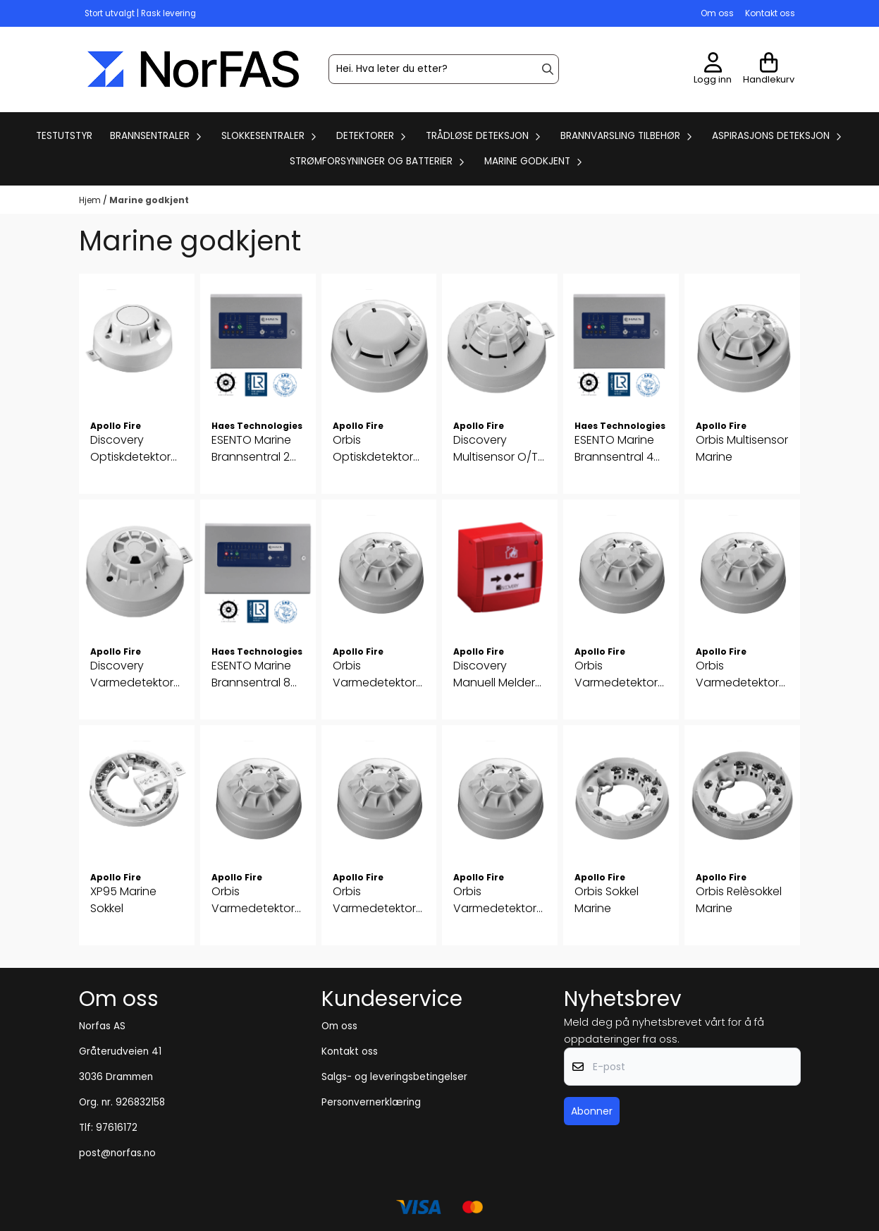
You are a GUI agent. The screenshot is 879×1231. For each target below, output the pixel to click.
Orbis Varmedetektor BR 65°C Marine (737, 674)
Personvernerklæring (371, 1102)
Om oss (717, 13)
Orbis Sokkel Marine (606, 899)
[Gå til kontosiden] (712, 69)
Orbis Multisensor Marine (742, 448)
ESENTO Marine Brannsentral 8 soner (251, 674)
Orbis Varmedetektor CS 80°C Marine (495, 900)
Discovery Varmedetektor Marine (131, 674)
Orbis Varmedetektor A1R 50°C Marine (375, 674)
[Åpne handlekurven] (768, 69)
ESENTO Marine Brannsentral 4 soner (614, 449)
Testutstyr (64, 135)
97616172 (116, 1127)
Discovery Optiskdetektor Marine (130, 449)
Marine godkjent (149, 200)
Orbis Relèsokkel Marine (739, 899)
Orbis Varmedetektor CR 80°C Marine (375, 900)
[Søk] (443, 69)
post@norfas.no (117, 1153)
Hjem (91, 200)
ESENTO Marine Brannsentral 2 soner (251, 449)
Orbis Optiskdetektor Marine (373, 449)
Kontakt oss (770, 13)
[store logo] (193, 69)
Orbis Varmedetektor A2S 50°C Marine (618, 674)
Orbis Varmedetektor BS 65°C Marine (253, 900)
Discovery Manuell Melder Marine (494, 674)
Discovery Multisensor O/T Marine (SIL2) (495, 449)
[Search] (547, 69)
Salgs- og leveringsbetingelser (394, 1077)
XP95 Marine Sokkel (123, 899)
